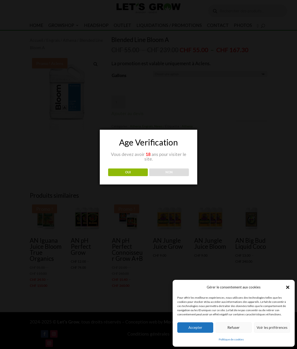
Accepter (195, 327)
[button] (287, 287)
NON (169, 172)
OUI (128, 172)
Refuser (233, 327)
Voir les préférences (272, 327)
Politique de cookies (231, 339)
